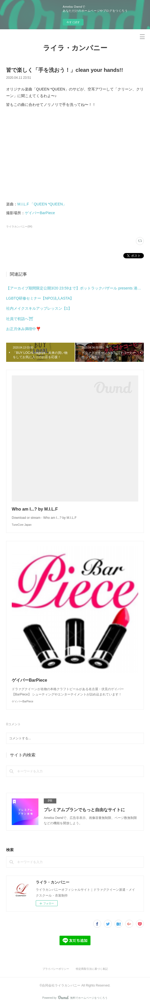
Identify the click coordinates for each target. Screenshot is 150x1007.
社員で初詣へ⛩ (19, 319)
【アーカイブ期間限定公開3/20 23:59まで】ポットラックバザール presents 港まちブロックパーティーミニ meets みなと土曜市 (75, 288)
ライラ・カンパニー (75, 48)
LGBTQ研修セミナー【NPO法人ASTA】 (40, 298)
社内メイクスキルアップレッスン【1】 (39, 308)
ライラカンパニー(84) (19, 226)
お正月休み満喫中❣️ (23, 329)
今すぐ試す (73, 22)
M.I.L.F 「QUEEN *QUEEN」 (41, 204)
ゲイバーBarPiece (40, 213)
